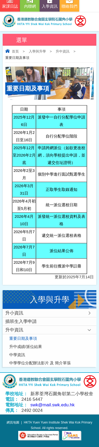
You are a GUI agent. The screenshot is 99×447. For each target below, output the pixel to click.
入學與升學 (37, 51)
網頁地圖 (13, 422)
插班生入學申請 (21, 321)
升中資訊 (62, 51)
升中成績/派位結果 (25, 346)
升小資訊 (14, 313)
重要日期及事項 (23, 338)
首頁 (15, 51)
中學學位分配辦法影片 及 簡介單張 (40, 363)
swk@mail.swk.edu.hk (52, 404)
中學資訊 (17, 354)
